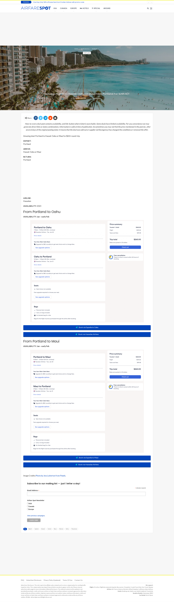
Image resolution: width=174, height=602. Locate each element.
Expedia (114, 587)
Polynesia (74, 529)
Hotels (84, 8)
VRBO (151, 593)
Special (96, 8)
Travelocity (150, 591)
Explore (37, 529)
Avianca (120, 589)
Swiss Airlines (149, 589)
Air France (115, 589)
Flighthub (102, 587)
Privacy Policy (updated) (52, 580)
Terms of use (67, 580)
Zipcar (151, 595)
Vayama (151, 587)
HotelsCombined (141, 591)
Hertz (147, 595)
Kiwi (140, 587)
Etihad (131, 589)
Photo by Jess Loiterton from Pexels (50, 476)
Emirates (126, 589)
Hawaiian (135, 589)
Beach (30, 529)
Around (106, 8)
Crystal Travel (134, 587)
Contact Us (79, 580)
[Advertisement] (87, 29)
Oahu (67, 529)
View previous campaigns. (36, 516)
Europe (73, 8)
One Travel (145, 587)
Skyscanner (120, 587)
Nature (61, 529)
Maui (55, 529)
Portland (87, 53)
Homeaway (146, 593)
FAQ (22, 580)
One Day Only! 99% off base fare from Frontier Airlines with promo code (58, 2)
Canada (63, 8)
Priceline (96, 587)
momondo (108, 587)
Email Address (33, 491)
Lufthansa (142, 589)
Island (49, 529)
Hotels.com (133, 591)
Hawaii (43, 529)
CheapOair (127, 587)
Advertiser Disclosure (33, 580)
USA (55, 8)
